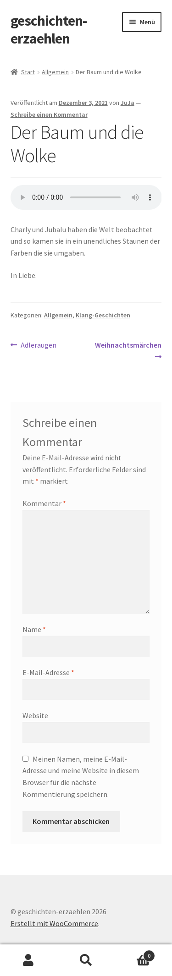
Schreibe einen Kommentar (49, 114)
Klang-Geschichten (103, 315)
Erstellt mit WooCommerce (54, 923)
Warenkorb (135, 954)
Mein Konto (28, 960)
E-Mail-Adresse (48, 672)
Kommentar (44, 503)
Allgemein (55, 72)
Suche (86, 960)
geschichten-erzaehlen (49, 29)
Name (34, 629)
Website (35, 715)
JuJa (127, 102)
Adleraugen (38, 345)
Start (28, 72)
